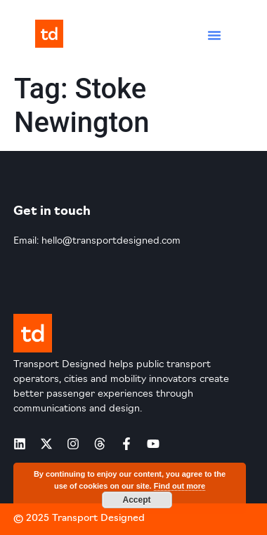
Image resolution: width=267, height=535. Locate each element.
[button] (214, 35)
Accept (136, 500)
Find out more (179, 486)
